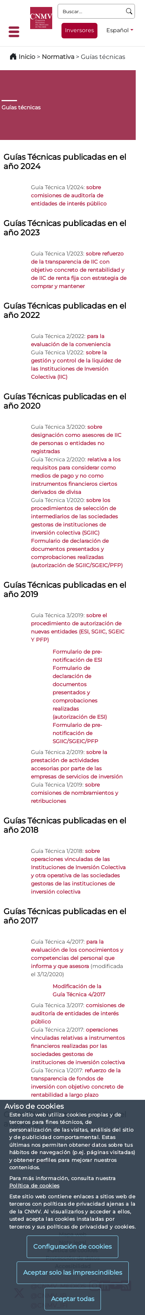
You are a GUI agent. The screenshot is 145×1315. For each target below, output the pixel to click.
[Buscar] (129, 11)
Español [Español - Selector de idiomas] (117, 30)
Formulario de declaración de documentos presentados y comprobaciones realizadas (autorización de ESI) (80, 692)
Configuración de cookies (72, 1246)
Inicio (27, 56)
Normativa (58, 56)
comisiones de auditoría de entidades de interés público (78, 1013)
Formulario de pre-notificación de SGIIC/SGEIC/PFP (77, 733)
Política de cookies (34, 1185)
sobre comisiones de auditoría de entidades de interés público (69, 195)
